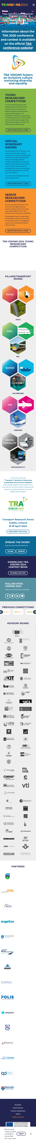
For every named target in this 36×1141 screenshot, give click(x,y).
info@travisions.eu (18, 1117)
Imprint (18, 1114)
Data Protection (18, 1108)
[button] (21, 1134)
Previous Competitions (18, 1111)
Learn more (12, 1138)
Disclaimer (18, 1105)
